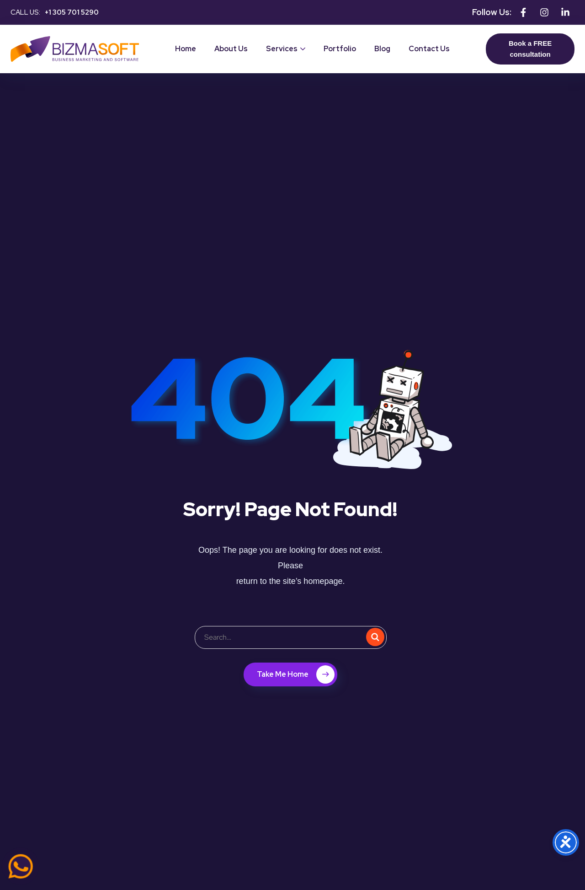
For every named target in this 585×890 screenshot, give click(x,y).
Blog (382, 49)
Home (185, 49)
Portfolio (340, 49)
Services (282, 49)
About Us (231, 49)
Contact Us (429, 49)
